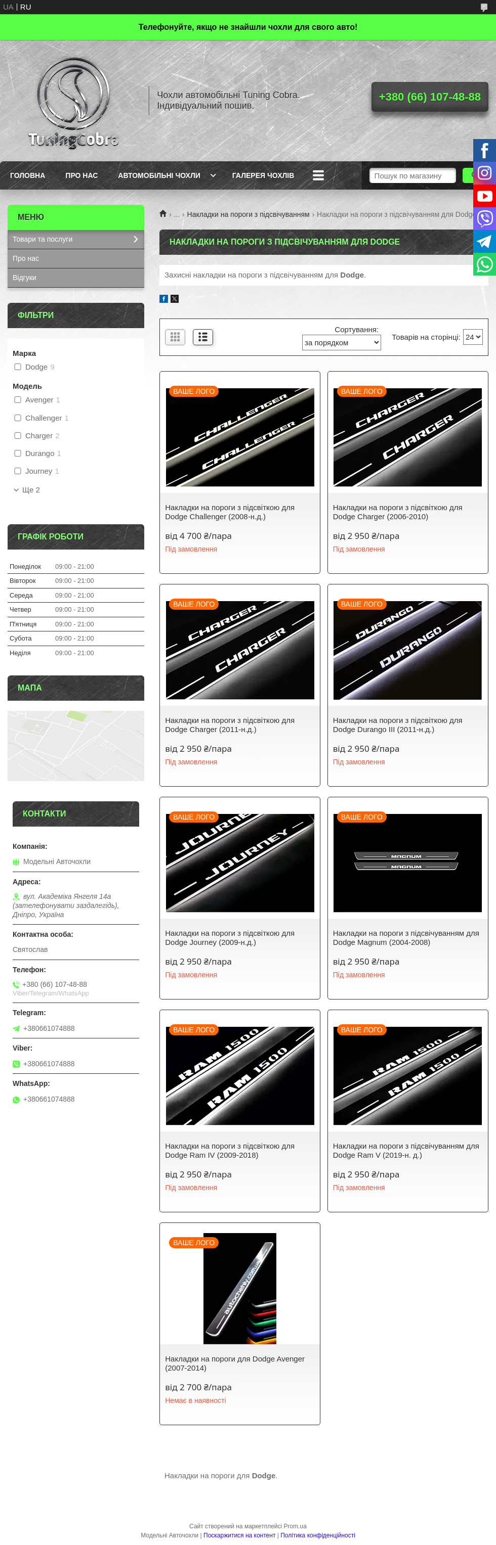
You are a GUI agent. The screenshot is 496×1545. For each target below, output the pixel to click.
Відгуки (24, 278)
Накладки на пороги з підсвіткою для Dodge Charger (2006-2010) (398, 512)
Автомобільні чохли (159, 175)
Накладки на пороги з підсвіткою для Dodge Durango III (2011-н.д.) (398, 725)
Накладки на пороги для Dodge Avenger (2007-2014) (235, 1363)
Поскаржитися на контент (239, 1535)
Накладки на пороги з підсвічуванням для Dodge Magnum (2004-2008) (406, 937)
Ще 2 (31, 490)
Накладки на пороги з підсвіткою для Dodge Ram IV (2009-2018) (230, 1150)
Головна (27, 175)
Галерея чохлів (263, 175)
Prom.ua (295, 1526)
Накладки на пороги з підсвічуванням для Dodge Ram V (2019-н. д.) (406, 1150)
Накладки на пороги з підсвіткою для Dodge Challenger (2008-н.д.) (230, 512)
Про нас (81, 175)
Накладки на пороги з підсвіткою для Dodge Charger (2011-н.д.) (230, 725)
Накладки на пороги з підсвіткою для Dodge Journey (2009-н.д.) (230, 937)
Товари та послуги (42, 239)
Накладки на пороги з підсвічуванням (248, 214)
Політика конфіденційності (317, 1535)
